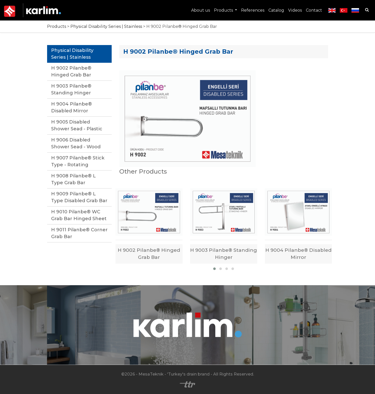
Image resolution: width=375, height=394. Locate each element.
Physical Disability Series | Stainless (106, 26)
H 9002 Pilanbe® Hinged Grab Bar (71, 71)
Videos (295, 10)
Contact (314, 10)
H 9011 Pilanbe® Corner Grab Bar (79, 233)
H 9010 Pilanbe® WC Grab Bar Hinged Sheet (79, 215)
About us (200, 10)
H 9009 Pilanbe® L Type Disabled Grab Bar (79, 197)
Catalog (276, 10)
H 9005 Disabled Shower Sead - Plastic (76, 125)
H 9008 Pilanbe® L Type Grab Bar (73, 179)
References (252, 10)
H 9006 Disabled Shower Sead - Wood (76, 143)
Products (224, 10)
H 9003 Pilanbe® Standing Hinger (71, 89)
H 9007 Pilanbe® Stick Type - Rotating (77, 161)
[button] (214, 268)
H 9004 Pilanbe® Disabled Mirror (71, 107)
